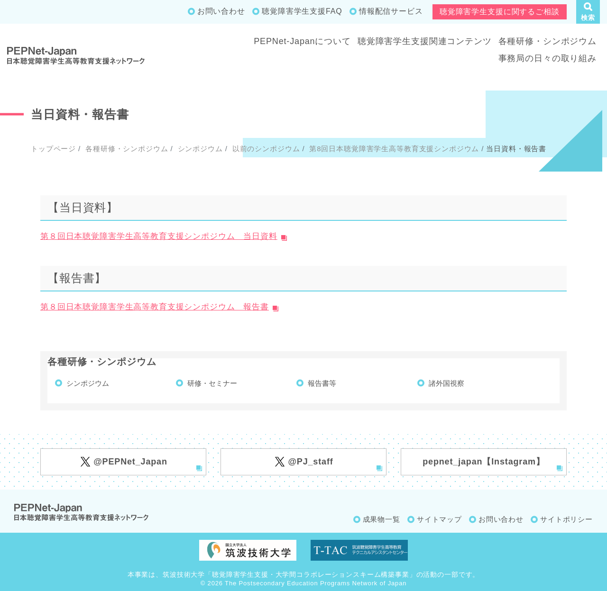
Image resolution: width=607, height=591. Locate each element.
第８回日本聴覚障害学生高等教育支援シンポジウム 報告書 (154, 306)
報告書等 (322, 383)
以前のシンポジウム (265, 149)
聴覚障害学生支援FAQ (302, 11)
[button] (588, 12)
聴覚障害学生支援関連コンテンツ (425, 41)
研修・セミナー (212, 383)
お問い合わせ (221, 11)
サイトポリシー (566, 519)
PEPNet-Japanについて (302, 41)
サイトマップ (439, 519)
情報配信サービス (391, 11)
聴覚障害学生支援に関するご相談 (500, 12)
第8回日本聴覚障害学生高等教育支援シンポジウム (393, 149)
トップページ (53, 149)
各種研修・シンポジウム (547, 41)
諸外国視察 (446, 383)
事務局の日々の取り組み (547, 58)
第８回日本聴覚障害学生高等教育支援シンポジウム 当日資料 (158, 236)
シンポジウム (199, 149)
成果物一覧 (381, 519)
